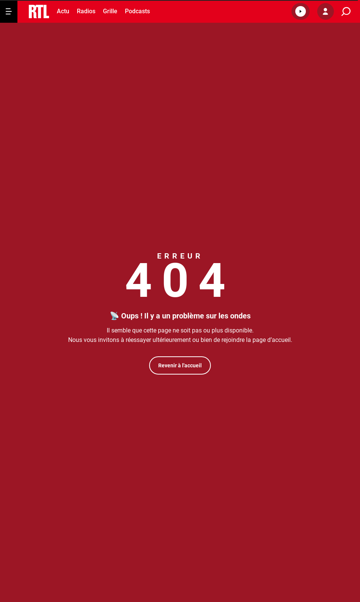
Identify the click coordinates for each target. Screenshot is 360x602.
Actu (63, 11)
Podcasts (137, 11)
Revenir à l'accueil (180, 365)
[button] (300, 11)
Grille (110, 11)
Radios (86, 11)
